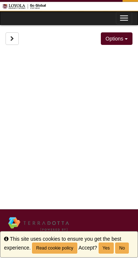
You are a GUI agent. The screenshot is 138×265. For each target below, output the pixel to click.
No (122, 248)
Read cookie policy (54, 248)
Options (117, 39)
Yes (106, 248)
